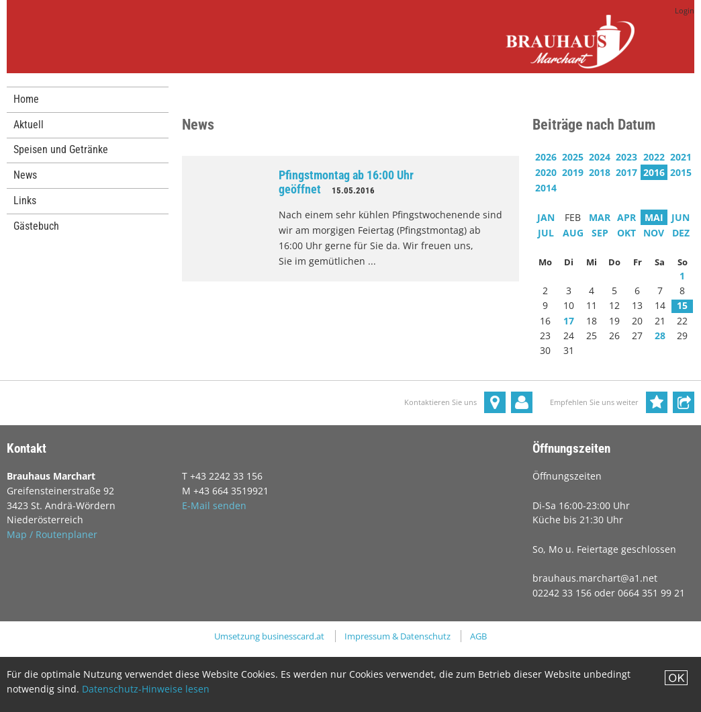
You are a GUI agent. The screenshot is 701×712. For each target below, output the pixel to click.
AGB (478, 636)
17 (568, 320)
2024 (599, 156)
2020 (546, 172)
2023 (626, 156)
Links (24, 200)
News (25, 175)
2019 (572, 172)
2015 (681, 172)
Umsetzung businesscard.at (269, 636)
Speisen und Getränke (60, 149)
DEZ (681, 232)
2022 (654, 156)
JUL (546, 232)
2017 (626, 172)
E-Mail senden (214, 505)
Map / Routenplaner (52, 534)
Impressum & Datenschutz (397, 636)
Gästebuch (36, 226)
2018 (599, 172)
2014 (546, 187)
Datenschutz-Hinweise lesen (145, 688)
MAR (599, 217)
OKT (626, 232)
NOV (653, 232)
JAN (546, 217)
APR (626, 217)
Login (684, 10)
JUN (680, 217)
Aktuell (28, 124)
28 (660, 335)
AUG (573, 232)
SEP (600, 232)
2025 (572, 156)
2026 (546, 156)
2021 (681, 156)
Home (26, 99)
